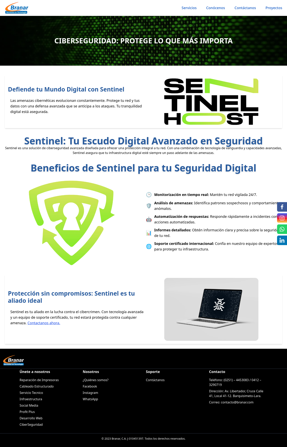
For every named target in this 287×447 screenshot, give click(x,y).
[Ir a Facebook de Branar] (282, 207)
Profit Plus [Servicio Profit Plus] (27, 412)
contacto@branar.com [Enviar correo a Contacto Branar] (237, 402)
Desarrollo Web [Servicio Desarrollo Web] (31, 418)
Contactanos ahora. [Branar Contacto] (43, 322)
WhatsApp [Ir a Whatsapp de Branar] (90, 399)
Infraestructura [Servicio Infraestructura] (31, 399)
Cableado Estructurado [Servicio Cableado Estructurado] (37, 386)
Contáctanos (245, 7)
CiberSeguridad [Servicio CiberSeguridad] (31, 424)
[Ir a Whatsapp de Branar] (282, 229)
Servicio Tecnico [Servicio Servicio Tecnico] (31, 393)
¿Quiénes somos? (96, 380)
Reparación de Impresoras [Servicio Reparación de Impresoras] (39, 380)
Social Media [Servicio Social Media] (29, 405)
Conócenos (215, 7)
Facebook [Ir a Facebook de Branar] (90, 386)
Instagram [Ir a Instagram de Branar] (90, 393)
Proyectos (274, 7)
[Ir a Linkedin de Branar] (282, 240)
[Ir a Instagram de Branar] (282, 218)
